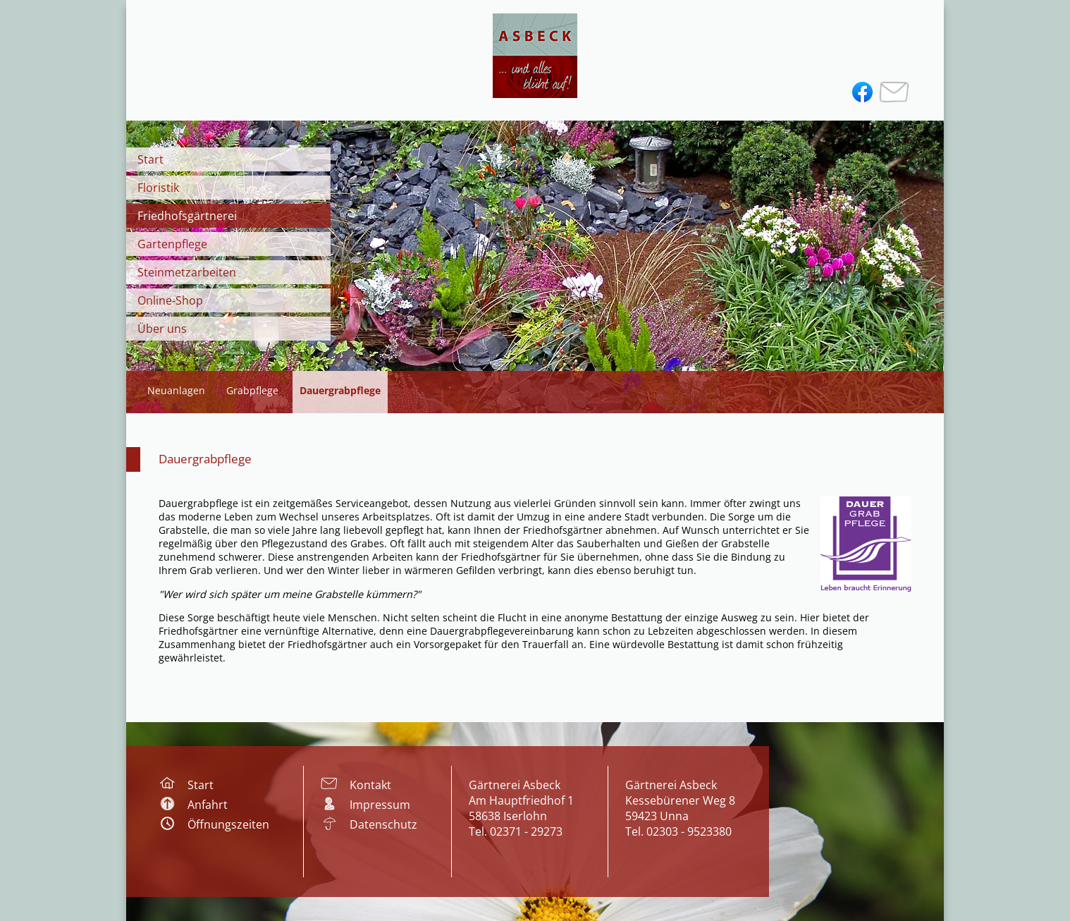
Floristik (158, 187)
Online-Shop (170, 300)
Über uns (162, 328)
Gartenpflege (172, 244)
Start (150, 159)
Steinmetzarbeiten (186, 272)
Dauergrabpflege (205, 459)
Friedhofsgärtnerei (187, 216)
